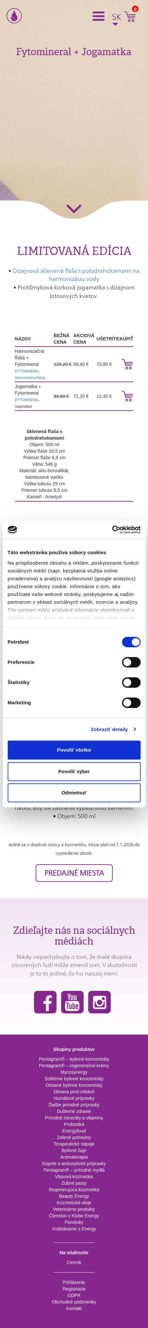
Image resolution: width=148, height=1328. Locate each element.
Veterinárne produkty (74, 1209)
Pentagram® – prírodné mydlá (74, 1170)
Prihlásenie (74, 1282)
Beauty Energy (74, 1196)
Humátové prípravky (74, 1098)
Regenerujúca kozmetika (74, 1189)
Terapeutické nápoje (74, 1144)
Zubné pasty (74, 1183)
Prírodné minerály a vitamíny (74, 1117)
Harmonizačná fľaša (29, 378)
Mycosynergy (73, 1072)
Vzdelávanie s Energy (74, 1228)
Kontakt (74, 1308)
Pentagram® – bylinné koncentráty (74, 1059)
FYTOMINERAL (27, 371)
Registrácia (73, 1288)
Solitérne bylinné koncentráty (74, 1078)
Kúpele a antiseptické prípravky (74, 1163)
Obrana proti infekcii (74, 1091)
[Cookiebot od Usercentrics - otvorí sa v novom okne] (111, 529)
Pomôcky (74, 1222)
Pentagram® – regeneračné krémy (74, 1065)
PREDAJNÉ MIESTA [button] (74, 873)
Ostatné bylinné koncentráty (74, 1085)
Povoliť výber (74, 771)
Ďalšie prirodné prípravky (74, 1104)
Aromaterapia (74, 1157)
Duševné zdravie (74, 1111)
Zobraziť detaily (109, 729)
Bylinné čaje (74, 1150)
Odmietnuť (74, 792)
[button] (100, 15)
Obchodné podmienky (74, 1302)
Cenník (74, 1262)
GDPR (73, 1295)
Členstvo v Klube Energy (74, 1215)
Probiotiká (74, 1124)
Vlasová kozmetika (74, 1176)
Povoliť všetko (74, 750)
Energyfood (74, 1130)
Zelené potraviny (74, 1137)
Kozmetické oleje (74, 1202)
